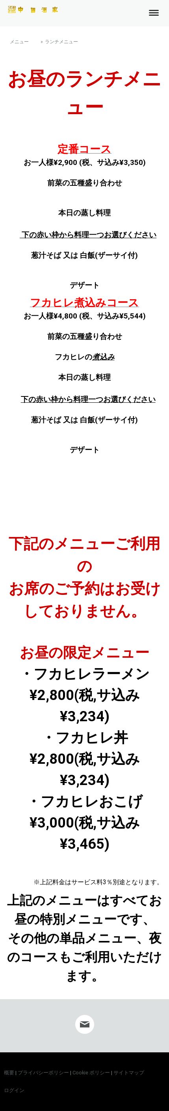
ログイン (14, 1090)
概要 (9, 1073)
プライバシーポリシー (43, 1073)
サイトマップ (128, 1073)
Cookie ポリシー (91, 1073)
